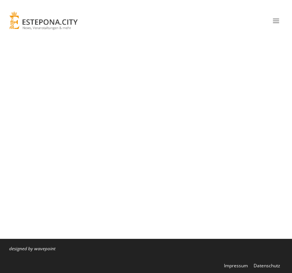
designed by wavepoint (32, 248)
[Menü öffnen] (276, 21)
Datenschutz (267, 265)
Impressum (236, 265)
